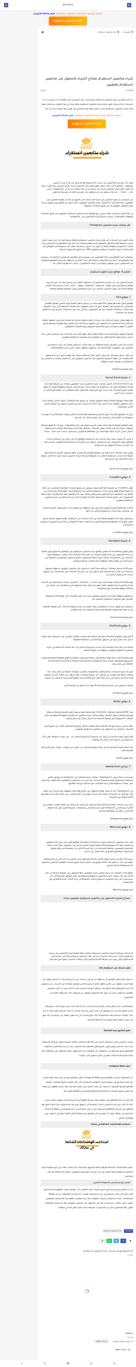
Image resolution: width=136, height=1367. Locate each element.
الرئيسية (128, 32)
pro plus (68, 4)
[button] (123, 1241)
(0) (43, 91)
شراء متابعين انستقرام (68, 21)
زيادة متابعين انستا (51, 100)
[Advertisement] (87, 55)
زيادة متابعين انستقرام (108, 32)
